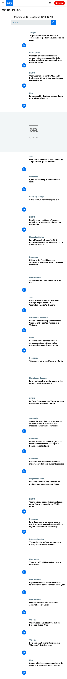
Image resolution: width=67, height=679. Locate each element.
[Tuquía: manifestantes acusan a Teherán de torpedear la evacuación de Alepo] (47, 41)
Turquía (32, 32)
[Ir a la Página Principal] (9, 3)
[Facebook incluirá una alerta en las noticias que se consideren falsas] (47, 487)
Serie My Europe (36, 197)
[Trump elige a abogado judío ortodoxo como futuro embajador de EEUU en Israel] (47, 508)
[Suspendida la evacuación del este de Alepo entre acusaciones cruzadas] (47, 669)
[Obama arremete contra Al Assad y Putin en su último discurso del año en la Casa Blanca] (47, 82)
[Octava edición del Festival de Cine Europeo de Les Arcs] (47, 629)
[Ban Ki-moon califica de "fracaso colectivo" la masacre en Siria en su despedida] (47, 226)
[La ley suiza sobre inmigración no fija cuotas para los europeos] (47, 387)
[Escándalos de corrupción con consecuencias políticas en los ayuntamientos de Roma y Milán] (47, 346)
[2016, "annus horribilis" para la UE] (47, 206)
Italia (31, 338)
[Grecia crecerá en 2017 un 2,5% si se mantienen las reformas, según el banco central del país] (47, 447)
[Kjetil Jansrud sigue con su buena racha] (47, 185)
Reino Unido (34, 53)
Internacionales (36, 539)
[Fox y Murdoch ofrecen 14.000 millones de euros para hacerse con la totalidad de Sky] (47, 246)
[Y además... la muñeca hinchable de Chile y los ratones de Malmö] (47, 548)
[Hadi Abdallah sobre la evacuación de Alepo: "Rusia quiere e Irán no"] (47, 165)
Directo (59, 3)
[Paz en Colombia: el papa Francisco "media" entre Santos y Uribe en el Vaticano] (47, 326)
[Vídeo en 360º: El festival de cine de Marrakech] (47, 568)
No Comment (35, 277)
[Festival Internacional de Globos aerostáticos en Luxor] (47, 608)
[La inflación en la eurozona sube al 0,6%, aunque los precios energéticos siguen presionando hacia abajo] (47, 528)
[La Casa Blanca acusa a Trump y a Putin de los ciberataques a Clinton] (47, 407)
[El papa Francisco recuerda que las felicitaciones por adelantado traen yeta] (47, 588)
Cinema (32, 620)
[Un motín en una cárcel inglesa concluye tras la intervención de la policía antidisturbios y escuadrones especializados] (47, 62)
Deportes (33, 176)
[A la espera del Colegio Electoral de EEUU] (47, 286)
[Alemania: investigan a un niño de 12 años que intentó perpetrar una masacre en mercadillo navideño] (47, 427)
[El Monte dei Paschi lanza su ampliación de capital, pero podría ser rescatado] (47, 266)
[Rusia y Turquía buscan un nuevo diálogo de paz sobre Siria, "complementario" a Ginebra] (47, 306)
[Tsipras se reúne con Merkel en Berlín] (47, 367)
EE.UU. (32, 73)
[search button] (53, 22)
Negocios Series (36, 237)
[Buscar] (33, 22)
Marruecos (34, 559)
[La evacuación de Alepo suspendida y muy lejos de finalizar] (47, 102)
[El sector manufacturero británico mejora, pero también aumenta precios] (47, 467)
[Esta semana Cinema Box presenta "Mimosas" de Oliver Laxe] (47, 649)
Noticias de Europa (38, 378)
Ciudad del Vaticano (38, 317)
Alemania (33, 418)
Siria (31, 93)
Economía (33, 257)
